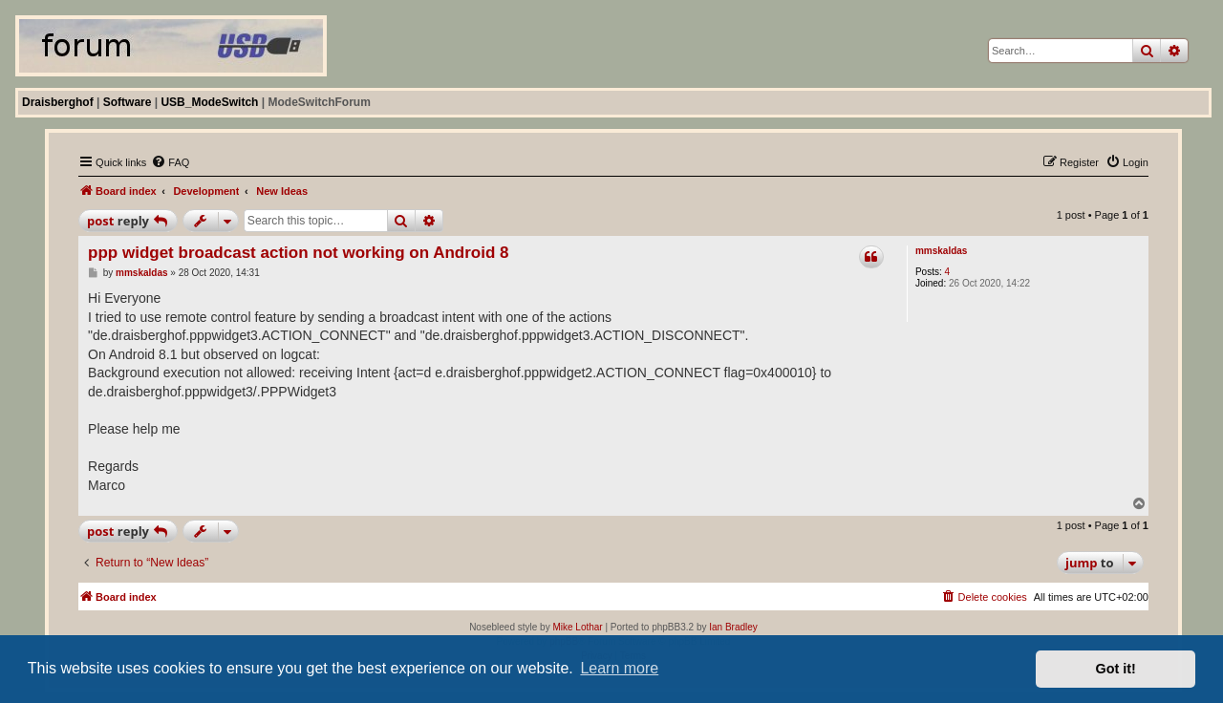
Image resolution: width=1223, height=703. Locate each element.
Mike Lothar (577, 627)
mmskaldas (941, 250)
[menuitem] (170, 162)
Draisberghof (58, 102)
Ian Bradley (733, 627)
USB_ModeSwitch (209, 102)
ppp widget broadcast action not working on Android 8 (298, 253)
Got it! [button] (1116, 668)
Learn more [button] (619, 668)
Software (127, 102)
